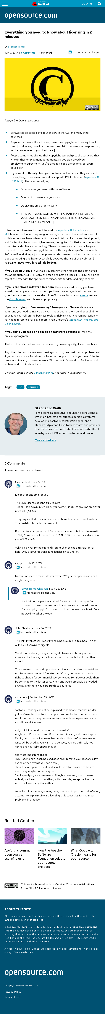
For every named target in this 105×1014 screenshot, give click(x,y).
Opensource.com (16, 927)
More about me (45, 440)
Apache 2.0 (92, 177)
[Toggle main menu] (5, 3)
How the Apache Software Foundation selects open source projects (51, 858)
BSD (13, 181)
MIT (19, 181)
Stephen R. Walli (16, 46)
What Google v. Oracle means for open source (83, 854)
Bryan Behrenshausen (34, 588)
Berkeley (78, 230)
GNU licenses (17, 299)
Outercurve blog (43, 372)
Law (20, 387)
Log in (87, 3)
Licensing (33, 387)
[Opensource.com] (31, 16)
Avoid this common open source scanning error (18, 854)
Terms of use (12, 997)
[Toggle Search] (99, 4)
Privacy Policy (13, 991)
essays (84, 295)
